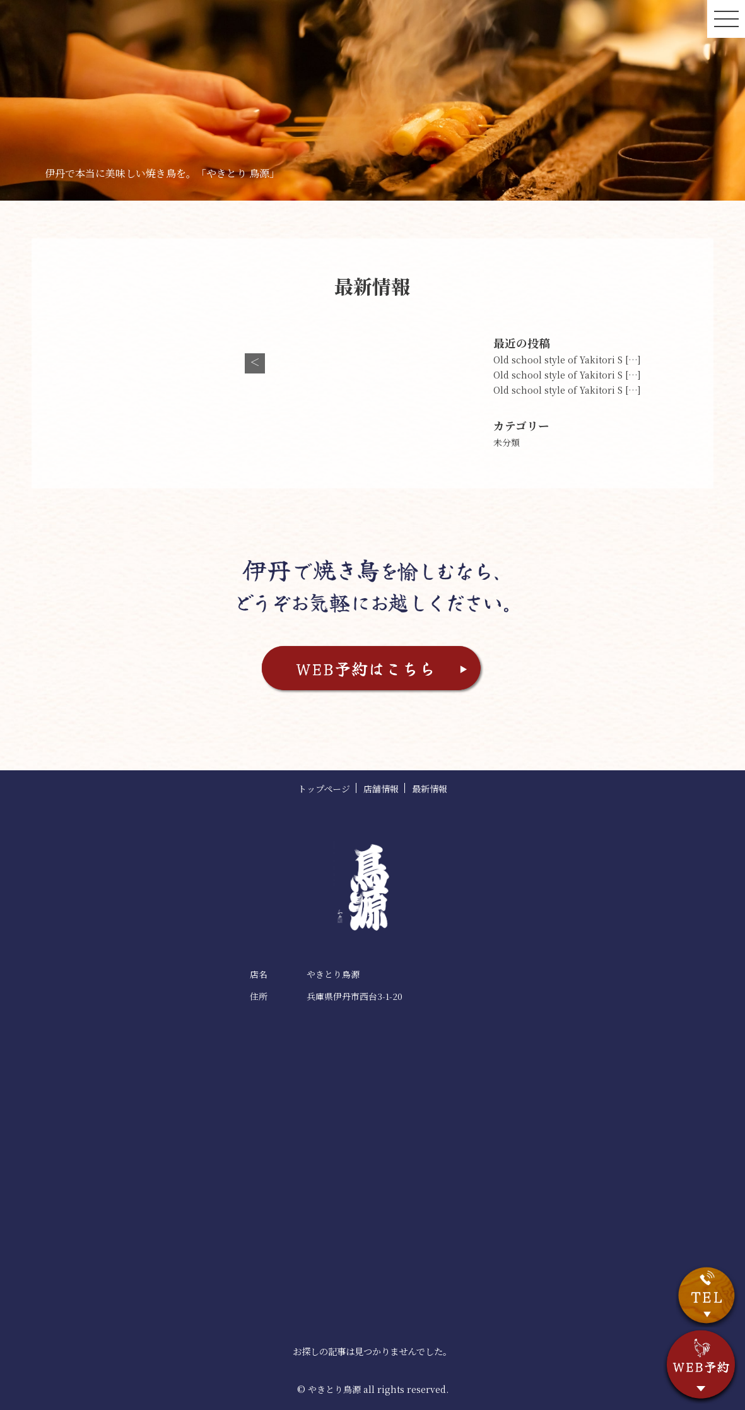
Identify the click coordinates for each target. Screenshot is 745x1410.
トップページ (324, 788)
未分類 (506, 442)
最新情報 (429, 788)
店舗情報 (381, 788)
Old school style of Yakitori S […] (567, 359)
